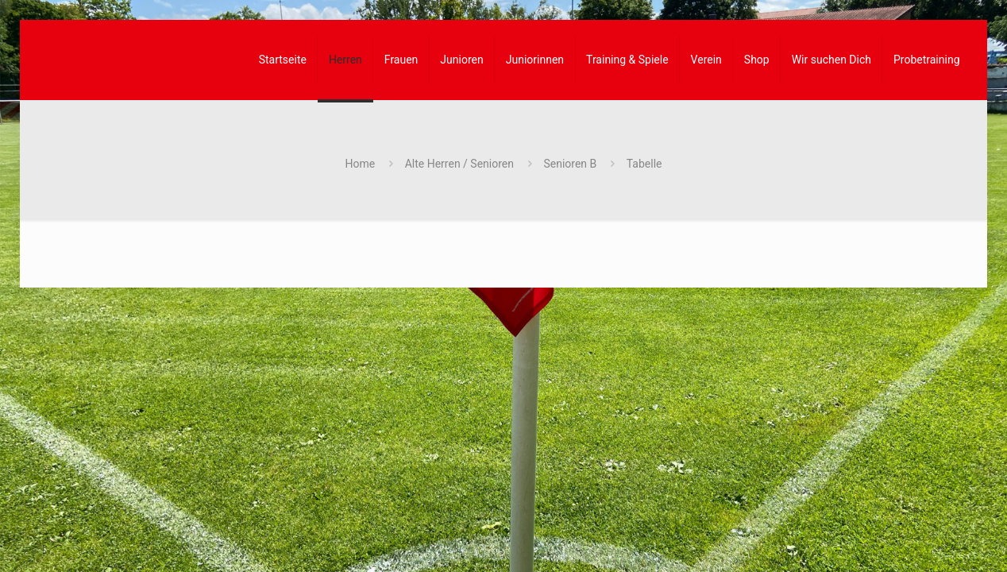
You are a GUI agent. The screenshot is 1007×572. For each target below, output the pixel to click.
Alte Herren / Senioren (459, 163)
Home (360, 163)
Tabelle (644, 163)
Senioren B (569, 163)
